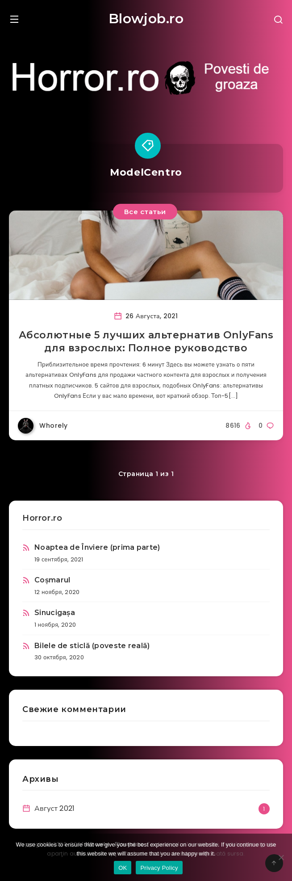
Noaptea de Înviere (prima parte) (97, 547)
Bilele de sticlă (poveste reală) (92, 645)
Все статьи (145, 211)
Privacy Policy (159, 867)
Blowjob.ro (146, 18)
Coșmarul (52, 580)
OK (122, 867)
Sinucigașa (54, 612)
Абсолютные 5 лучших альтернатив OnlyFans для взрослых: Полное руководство (146, 341)
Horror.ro (42, 518)
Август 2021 (54, 808)
